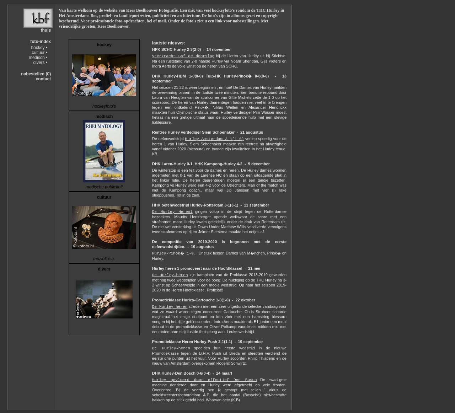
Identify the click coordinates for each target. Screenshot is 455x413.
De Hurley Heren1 (172, 212)
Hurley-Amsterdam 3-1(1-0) (214, 139)
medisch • (38, 57)
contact (43, 78)
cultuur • (40, 52)
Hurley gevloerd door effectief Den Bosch (204, 380)
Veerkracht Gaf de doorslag (183, 56)
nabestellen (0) (36, 73)
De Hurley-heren (170, 275)
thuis (46, 30)
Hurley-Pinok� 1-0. (175, 253)
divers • (40, 62)
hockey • (39, 47)
